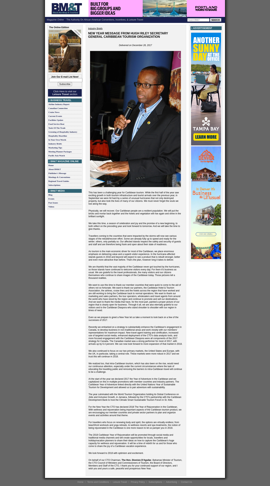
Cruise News (53, 112)
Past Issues (53, 203)
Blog (50, 195)
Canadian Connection (58, 108)
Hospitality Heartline (57, 136)
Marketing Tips (55, 148)
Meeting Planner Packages (60, 151)
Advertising (171, 482)
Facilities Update (55, 120)
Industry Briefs (55, 144)
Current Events (55, 116)
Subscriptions (54, 185)
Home (51, 165)
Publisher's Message (57, 173)
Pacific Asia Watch (56, 155)
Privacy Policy (138, 482)
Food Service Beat (56, 124)
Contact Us (186, 482)
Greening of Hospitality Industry (62, 132)
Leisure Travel (120, 482)
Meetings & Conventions (59, 177)
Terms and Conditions (98, 482)
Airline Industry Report (58, 104)
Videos (51, 207)
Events (51, 199)
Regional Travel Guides (58, 181)
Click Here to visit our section (64, 93)
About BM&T (54, 169)
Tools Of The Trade (56, 128)
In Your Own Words (57, 140)
